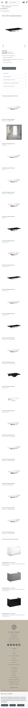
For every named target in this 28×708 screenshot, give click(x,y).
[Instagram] (16, 645)
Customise (20, 705)
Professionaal (5, 11)
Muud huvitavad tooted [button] (14, 86)
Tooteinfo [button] (14, 73)
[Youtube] (19, 645)
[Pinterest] (14, 645)
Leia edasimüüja (14, 76)
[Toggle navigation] (2, 2)
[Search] (9, 2)
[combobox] (15, 2)
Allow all (4, 705)
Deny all (12, 705)
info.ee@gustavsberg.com (14, 641)
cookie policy (4, 701)
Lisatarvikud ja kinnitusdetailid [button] (14, 83)
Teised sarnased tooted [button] (14, 79)
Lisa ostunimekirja (9, 68)
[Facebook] (8, 645)
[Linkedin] (11, 645)
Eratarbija (4, 8)
